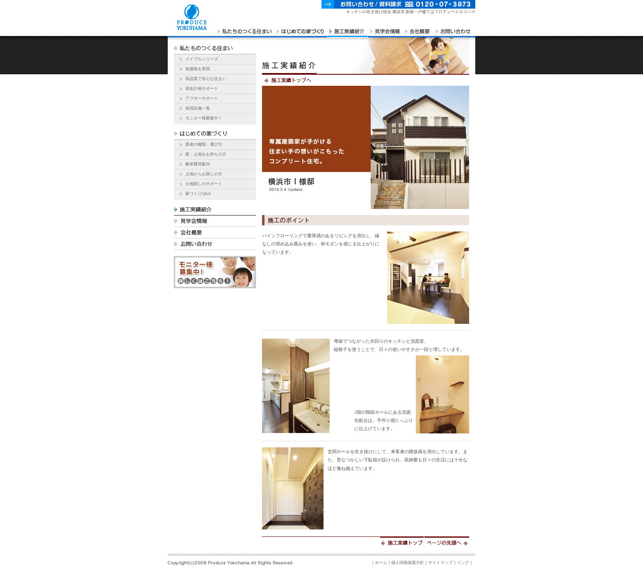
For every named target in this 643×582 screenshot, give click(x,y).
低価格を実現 (197, 68)
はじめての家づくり (300, 28)
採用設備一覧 (197, 108)
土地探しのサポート (203, 183)
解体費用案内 (197, 164)
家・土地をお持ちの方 (205, 154)
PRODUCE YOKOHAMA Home (191, 28)
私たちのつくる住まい (244, 28)
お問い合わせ (454, 28)
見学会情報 (385, 28)
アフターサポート (201, 98)
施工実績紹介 (347, 28)
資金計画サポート (201, 88)
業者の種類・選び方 (203, 144)
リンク (463, 562)
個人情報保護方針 (407, 562)
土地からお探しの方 (203, 174)
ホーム (381, 562)
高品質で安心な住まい (205, 78)
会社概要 (418, 28)
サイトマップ (440, 562)
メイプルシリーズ (201, 59)
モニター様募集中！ (203, 118)
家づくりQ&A (198, 193)
